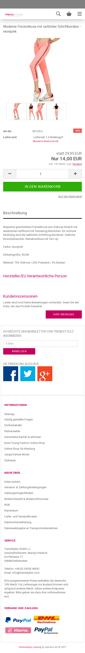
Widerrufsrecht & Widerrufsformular (26, 499)
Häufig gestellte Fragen (18, 419)
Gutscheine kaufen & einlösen (22, 437)
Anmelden (19, 351)
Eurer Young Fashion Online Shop (24, 443)
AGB (7, 504)
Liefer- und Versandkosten (20, 516)
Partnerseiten (12, 431)
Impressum (11, 510)
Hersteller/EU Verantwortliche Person (35, 276)
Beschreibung (15, 213)
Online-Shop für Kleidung (19, 448)
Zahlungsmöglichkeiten (18, 493)
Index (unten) (12, 481)
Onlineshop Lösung (30, 647)
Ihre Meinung (63, 314)
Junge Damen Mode (16, 454)
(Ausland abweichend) (45, 141)
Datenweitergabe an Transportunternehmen (31, 528)
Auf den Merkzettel (70, 196)
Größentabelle (13, 425)
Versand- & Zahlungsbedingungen (25, 487)
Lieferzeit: (10, 137)
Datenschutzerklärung (17, 522)
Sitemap (9, 414)
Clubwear (10, 460)
